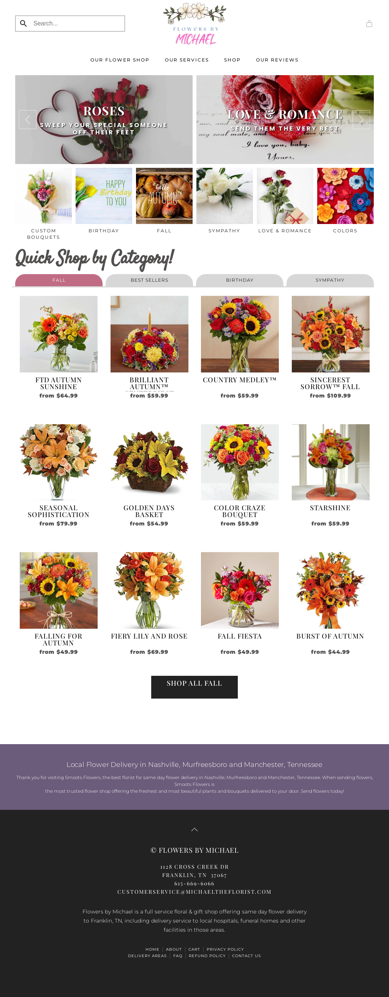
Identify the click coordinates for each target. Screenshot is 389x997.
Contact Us (246, 955)
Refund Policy (207, 955)
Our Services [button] (187, 60)
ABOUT (174, 949)
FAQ (177, 955)
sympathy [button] (330, 280)
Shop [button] (232, 60)
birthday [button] (240, 280)
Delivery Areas (147, 955)
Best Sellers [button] (149, 280)
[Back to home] (194, 23)
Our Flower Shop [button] (120, 60)
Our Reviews (277, 60)
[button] (27, 119)
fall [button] (59, 280)
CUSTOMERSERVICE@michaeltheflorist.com (194, 891)
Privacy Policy (225, 949)
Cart (194, 949)
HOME (152, 949)
